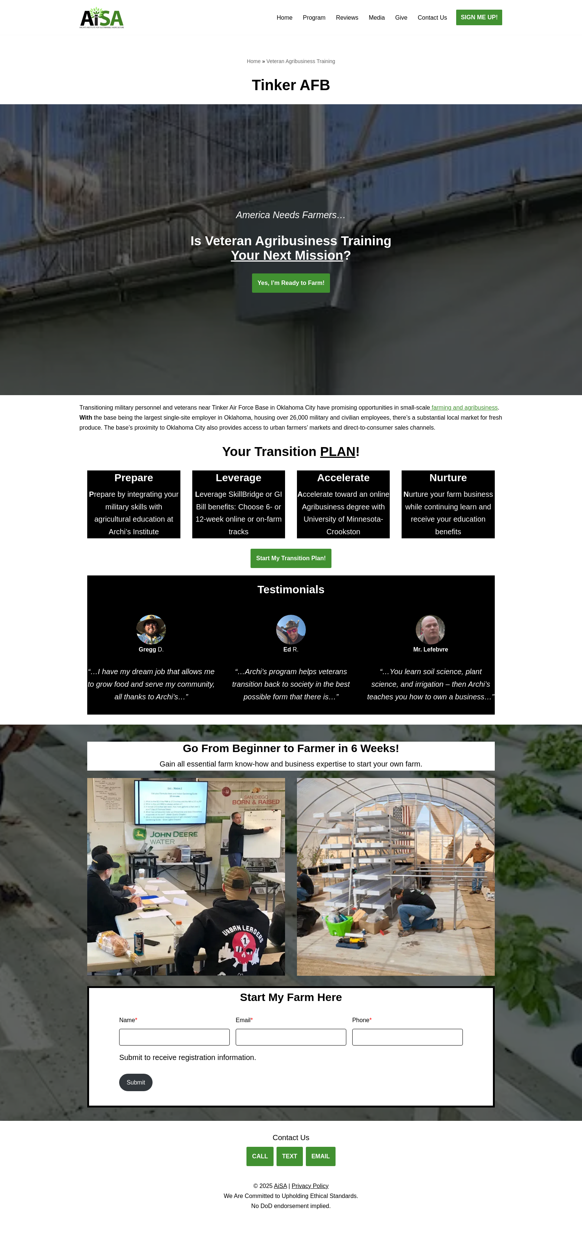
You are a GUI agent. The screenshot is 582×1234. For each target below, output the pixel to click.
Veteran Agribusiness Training (301, 61)
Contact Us (432, 17)
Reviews (347, 17)
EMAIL (320, 1157)
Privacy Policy (310, 1187)
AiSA (280, 1187)
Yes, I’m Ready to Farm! (291, 283)
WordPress (145, 1224)
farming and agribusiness (465, 407)
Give (401, 17)
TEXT (289, 1157)
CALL (260, 1157)
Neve (86, 1224)
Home (284, 17)
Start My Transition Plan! (291, 558)
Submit (136, 1083)
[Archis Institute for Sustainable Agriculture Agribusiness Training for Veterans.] (101, 17)
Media (377, 17)
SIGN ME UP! (479, 17)
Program (314, 17)
